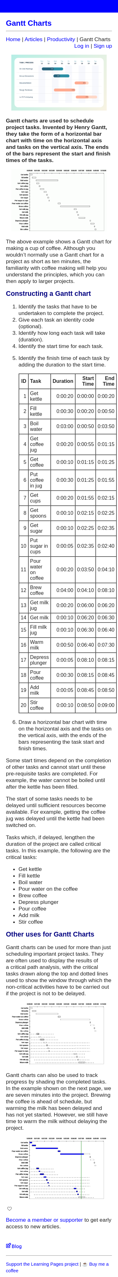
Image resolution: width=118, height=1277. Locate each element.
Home (13, 39)
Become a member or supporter (44, 1220)
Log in (81, 46)
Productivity (61, 39)
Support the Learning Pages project (42, 1264)
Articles (33, 39)
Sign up (102, 46)
